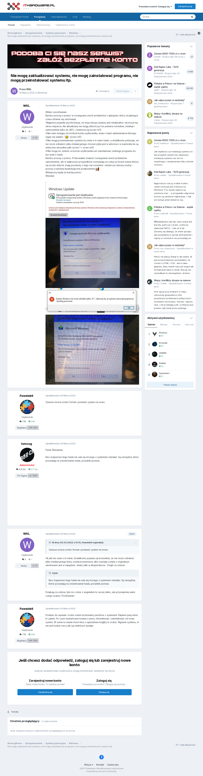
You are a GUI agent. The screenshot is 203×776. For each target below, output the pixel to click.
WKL (29, 89)
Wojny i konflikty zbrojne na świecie (172, 280)
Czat (75, 17)
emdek (157, 56)
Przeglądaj (39, 18)
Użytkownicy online (65, 25)
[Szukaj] (156, 16)
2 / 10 (35, 137)
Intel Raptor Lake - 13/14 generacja (171, 172)
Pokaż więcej (170, 384)
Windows (42, 92)
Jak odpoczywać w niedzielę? (169, 100)
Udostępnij (102, 91)
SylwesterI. (164, 373)
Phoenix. (163, 332)
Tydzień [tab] (151, 324)
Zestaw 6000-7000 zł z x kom (170, 53)
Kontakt (100, 764)
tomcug (26, 443)
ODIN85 (163, 353)
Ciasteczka (113, 764)
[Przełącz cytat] (50, 542)
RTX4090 (158, 73)
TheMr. (163, 283)
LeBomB (164, 213)
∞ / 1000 (33, 475)
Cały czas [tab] (189, 324)
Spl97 (157, 90)
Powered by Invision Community (101, 771)
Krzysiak (163, 343)
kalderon (164, 143)
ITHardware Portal (19, 17)
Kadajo (162, 363)
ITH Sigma (22, 475)
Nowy (24, 137)
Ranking (87, 17)
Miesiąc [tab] (163, 324)
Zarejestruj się (185, 6)
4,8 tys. (21, 469)
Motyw (88, 764)
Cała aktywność (59, 17)
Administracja (43, 25)
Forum (11, 25)
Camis (157, 120)
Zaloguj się (103, 692)
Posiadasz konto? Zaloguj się (155, 6)
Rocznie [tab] (176, 324)
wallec (163, 175)
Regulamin (25, 25)
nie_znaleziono (161, 103)
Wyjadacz (22, 427)
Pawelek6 (26, 395)
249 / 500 (32, 427)
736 (23, 421)
